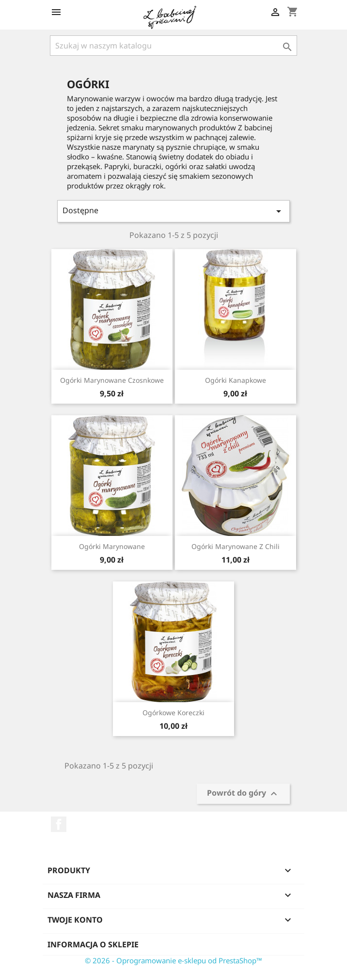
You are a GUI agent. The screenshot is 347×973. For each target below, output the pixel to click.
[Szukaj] (173, 45)
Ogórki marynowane (112, 546)
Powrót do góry (243, 794)
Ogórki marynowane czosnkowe (112, 380)
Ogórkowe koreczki (173, 712)
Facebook (58, 824)
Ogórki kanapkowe (235, 380)
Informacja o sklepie (93, 944)
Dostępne (173, 211)
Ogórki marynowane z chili (235, 546)
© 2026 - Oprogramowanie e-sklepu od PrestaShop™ (173, 960)
